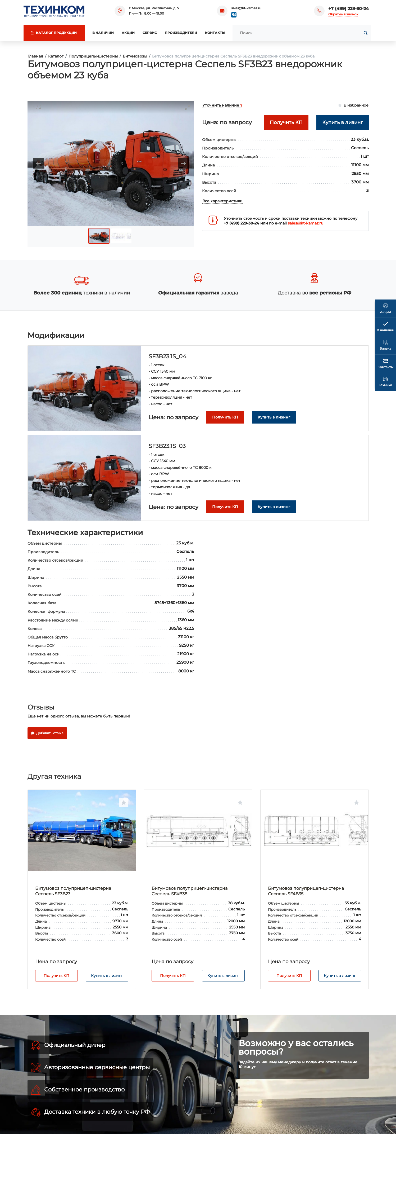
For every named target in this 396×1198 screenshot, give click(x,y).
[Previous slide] (38, 163)
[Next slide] (183, 163)
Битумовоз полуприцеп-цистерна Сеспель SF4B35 (306, 891)
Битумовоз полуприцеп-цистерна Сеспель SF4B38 (189, 891)
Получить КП (56, 975)
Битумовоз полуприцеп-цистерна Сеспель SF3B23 (73, 891)
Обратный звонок (343, 14)
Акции (128, 33)
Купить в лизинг (107, 975)
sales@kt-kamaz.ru (246, 8)
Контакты (215, 33)
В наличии (103, 33)
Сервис (150, 33)
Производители (181, 33)
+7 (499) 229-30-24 (348, 8)
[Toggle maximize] (187, 107)
